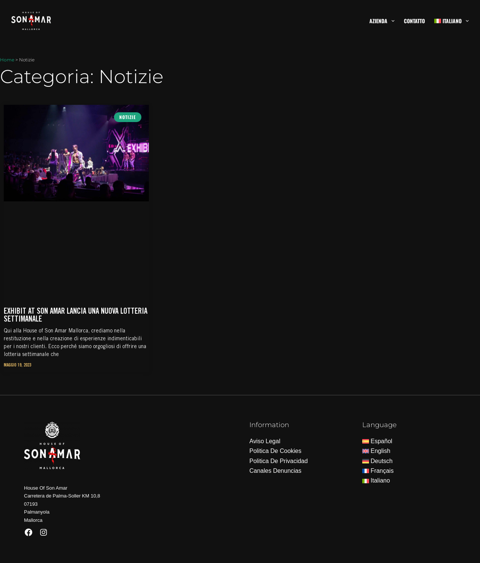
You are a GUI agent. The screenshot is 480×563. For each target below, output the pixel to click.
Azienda (383, 20)
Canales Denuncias (275, 471)
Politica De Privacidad (278, 461)
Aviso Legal (264, 441)
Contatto (414, 21)
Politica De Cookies (275, 451)
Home (7, 60)
